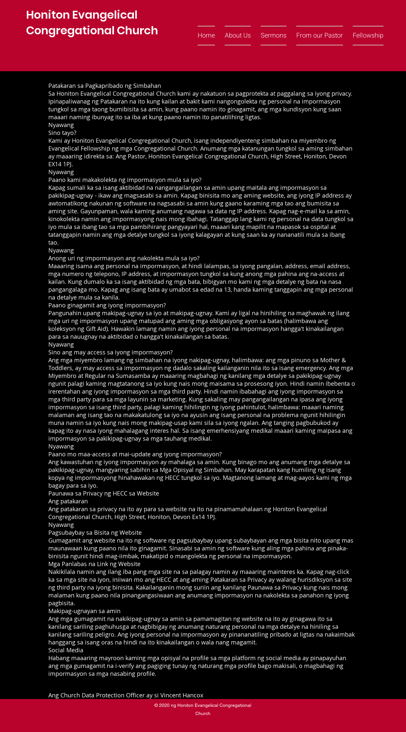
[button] (238, 35)
